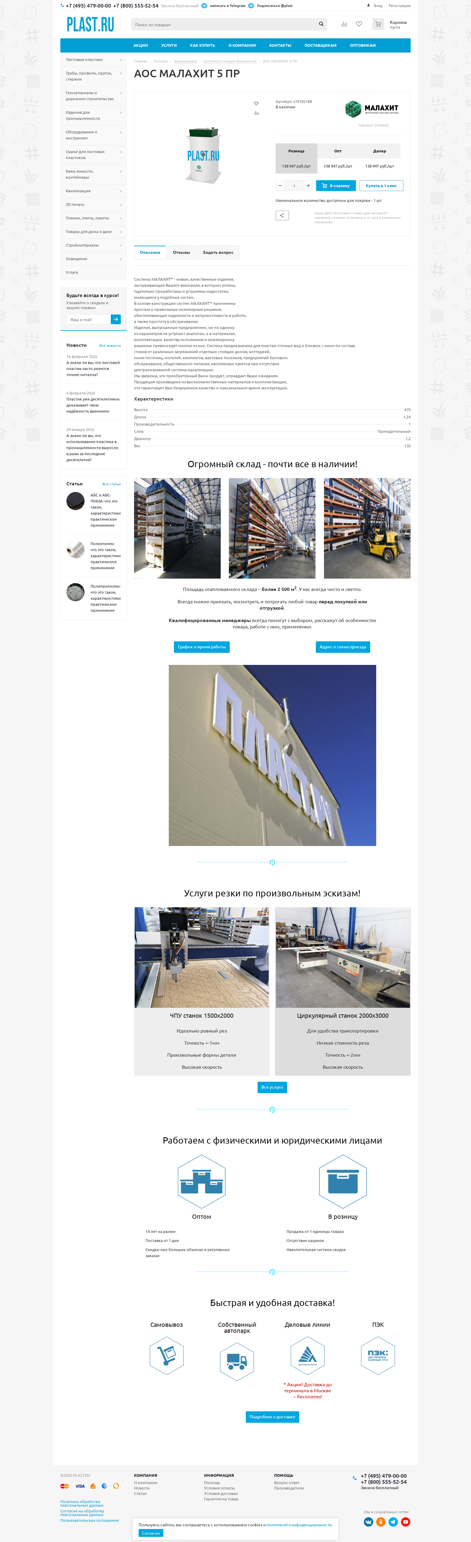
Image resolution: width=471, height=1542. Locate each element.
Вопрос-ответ (287, 1482)
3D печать (75, 204)
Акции (140, 45)
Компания (145, 1475)
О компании (242, 45)
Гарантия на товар (221, 1498)
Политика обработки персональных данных (82, 1504)
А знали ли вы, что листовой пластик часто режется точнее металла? (93, 368)
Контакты (280, 45)
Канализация (78, 190)
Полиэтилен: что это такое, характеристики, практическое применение (106, 555)
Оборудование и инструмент (81, 134)
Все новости (110, 345)
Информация (219, 1475)
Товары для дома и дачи (89, 231)
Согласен (151, 1533)
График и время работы (202, 647)
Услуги (169, 45)
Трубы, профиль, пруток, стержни (89, 75)
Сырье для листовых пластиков (85, 154)
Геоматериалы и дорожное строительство (90, 95)
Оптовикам (363, 45)
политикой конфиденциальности (299, 1524)
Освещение (76, 258)
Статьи (140, 1493)
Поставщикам (321, 45)
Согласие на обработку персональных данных (82, 1513)
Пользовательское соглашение (89, 1520)
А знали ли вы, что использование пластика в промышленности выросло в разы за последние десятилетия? (92, 447)
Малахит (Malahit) (374, 113)
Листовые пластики (84, 59)
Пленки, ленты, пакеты (87, 217)
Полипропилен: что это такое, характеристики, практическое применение (106, 598)
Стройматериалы (82, 244)
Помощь (283, 1475)
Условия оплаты (219, 1487)
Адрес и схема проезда (343, 647)
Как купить (202, 45)
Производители (289, 1487)
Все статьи (111, 483)
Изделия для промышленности (83, 115)
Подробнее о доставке (272, 1416)
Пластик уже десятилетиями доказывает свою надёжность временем (93, 404)
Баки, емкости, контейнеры (79, 174)
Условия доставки (221, 1493)
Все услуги (272, 1087)
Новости (142, 1487)
